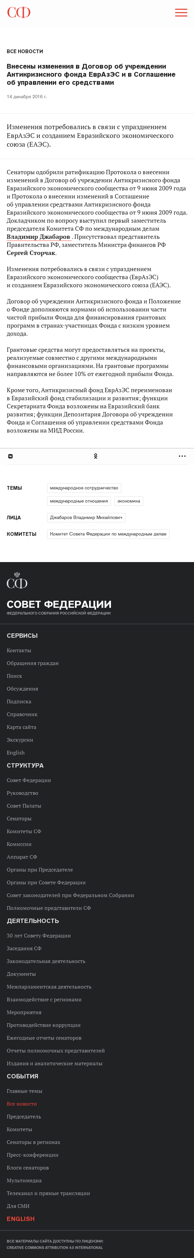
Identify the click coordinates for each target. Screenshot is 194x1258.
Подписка (19, 701)
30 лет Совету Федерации (39, 935)
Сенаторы (19, 818)
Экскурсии (20, 739)
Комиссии (19, 844)
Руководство (22, 792)
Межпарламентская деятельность (49, 986)
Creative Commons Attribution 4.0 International (55, 1247)
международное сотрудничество (84, 488)
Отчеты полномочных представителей (56, 1050)
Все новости (25, 51)
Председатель (24, 1116)
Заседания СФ (24, 948)
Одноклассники (96, 456)
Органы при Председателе (40, 869)
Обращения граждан (33, 663)
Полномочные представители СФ (49, 907)
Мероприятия (24, 1012)
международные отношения (79, 501)
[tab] (97, 456)
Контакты (19, 650)
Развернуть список (183, 456)
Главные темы (24, 1090)
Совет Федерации (29, 780)
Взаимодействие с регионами (44, 999)
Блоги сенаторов (28, 1167)
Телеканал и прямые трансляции (48, 1193)
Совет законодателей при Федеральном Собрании (70, 895)
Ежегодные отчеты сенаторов (44, 1037)
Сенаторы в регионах (33, 1142)
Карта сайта (21, 727)
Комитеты (19, 1129)
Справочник (22, 714)
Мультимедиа (24, 1180)
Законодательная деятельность (46, 961)
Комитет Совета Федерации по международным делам (108, 534)
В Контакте (10, 456)
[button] (180, 14)
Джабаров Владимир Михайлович (86, 517)
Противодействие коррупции (44, 1025)
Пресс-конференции (33, 1154)
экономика (128, 501)
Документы (21, 973)
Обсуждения (22, 688)
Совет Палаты (24, 805)
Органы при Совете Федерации (46, 882)
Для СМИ (18, 1205)
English (16, 752)
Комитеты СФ (24, 831)
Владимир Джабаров (39, 236)
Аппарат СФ (22, 856)
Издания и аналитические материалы (55, 1063)
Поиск (14, 675)
